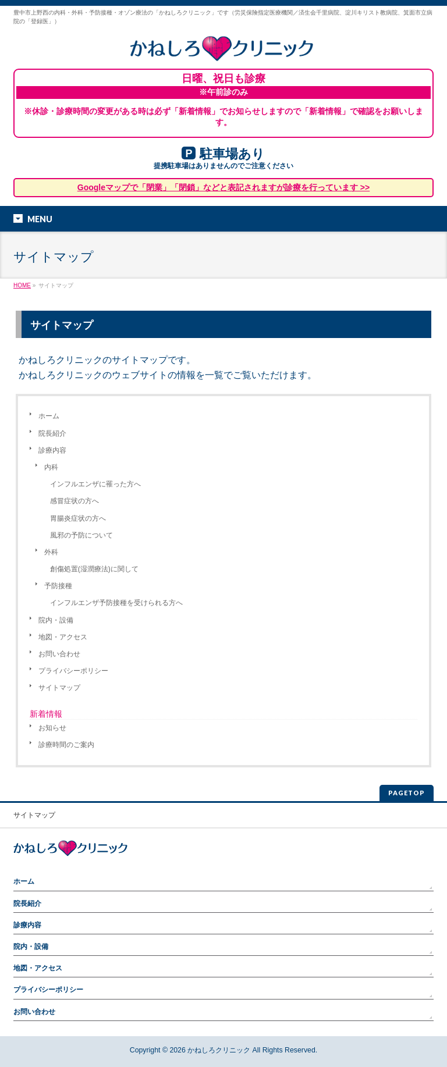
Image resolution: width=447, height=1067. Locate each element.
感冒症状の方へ (74, 501)
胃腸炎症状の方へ (78, 518)
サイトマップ (59, 688)
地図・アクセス (62, 637)
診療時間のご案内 (66, 745)
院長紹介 (52, 433)
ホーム (48, 416)
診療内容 (52, 450)
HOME (22, 285)
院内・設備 (55, 620)
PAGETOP (406, 792)
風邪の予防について (81, 535)
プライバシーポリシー (73, 671)
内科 (51, 467)
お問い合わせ (59, 654)
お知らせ (52, 728)
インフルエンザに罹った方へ (95, 484)
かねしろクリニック (218, 1050)
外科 (51, 552)
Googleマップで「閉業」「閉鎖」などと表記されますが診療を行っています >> (223, 187)
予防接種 (58, 586)
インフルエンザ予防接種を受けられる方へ (116, 603)
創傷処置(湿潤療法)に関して (94, 569)
